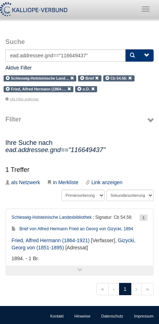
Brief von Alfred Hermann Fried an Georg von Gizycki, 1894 (72, 228)
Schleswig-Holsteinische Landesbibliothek (52, 217)
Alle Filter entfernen (22, 99)
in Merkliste (62, 182)
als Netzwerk (22, 182)
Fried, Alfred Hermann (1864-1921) (51, 240)
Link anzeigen (104, 182)
